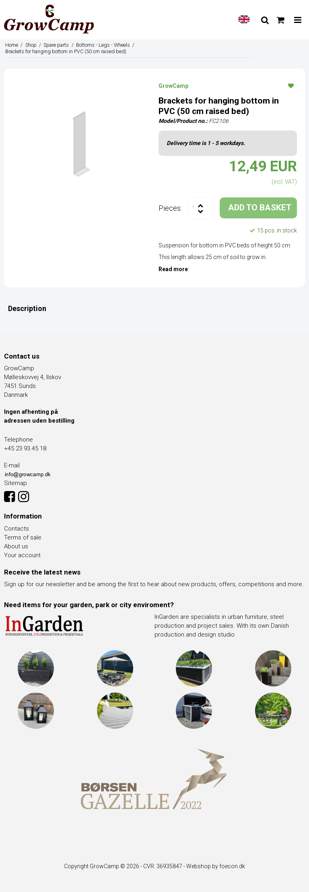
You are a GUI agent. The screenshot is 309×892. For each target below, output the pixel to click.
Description (27, 308)
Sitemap (15, 483)
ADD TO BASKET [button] (259, 207)
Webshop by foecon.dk (215, 866)
